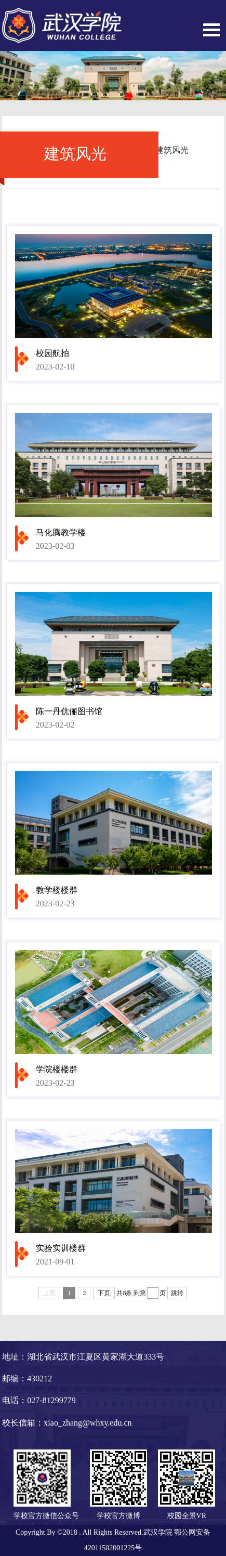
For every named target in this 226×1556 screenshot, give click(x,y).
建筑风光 (172, 150)
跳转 (177, 1293)
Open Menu (211, 30)
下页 (104, 1293)
